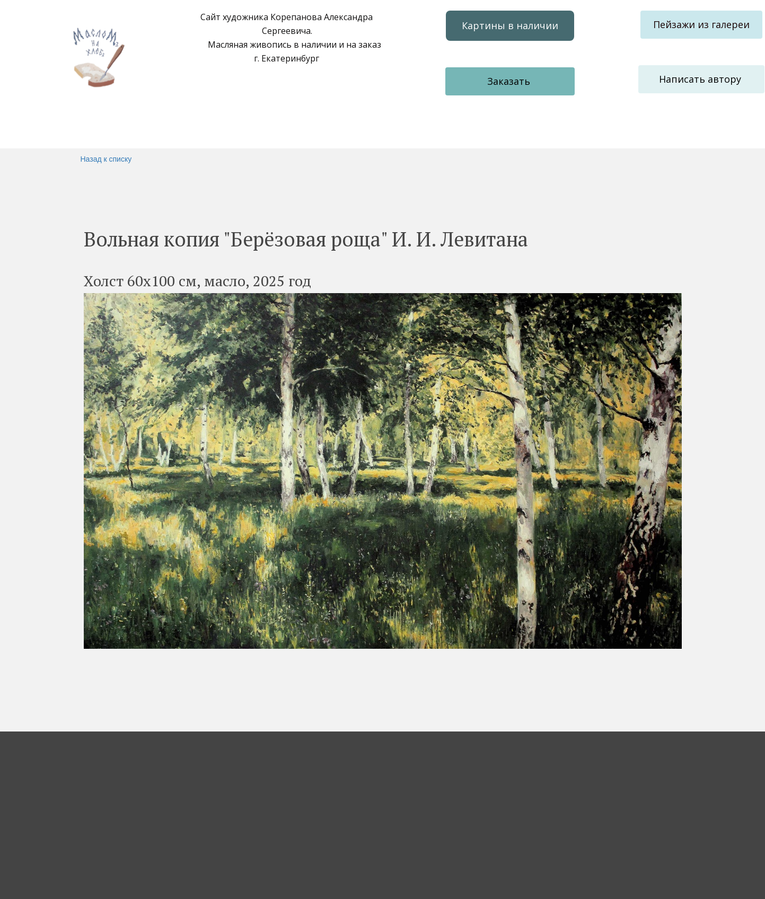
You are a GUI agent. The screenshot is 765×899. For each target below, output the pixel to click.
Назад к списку (106, 159)
